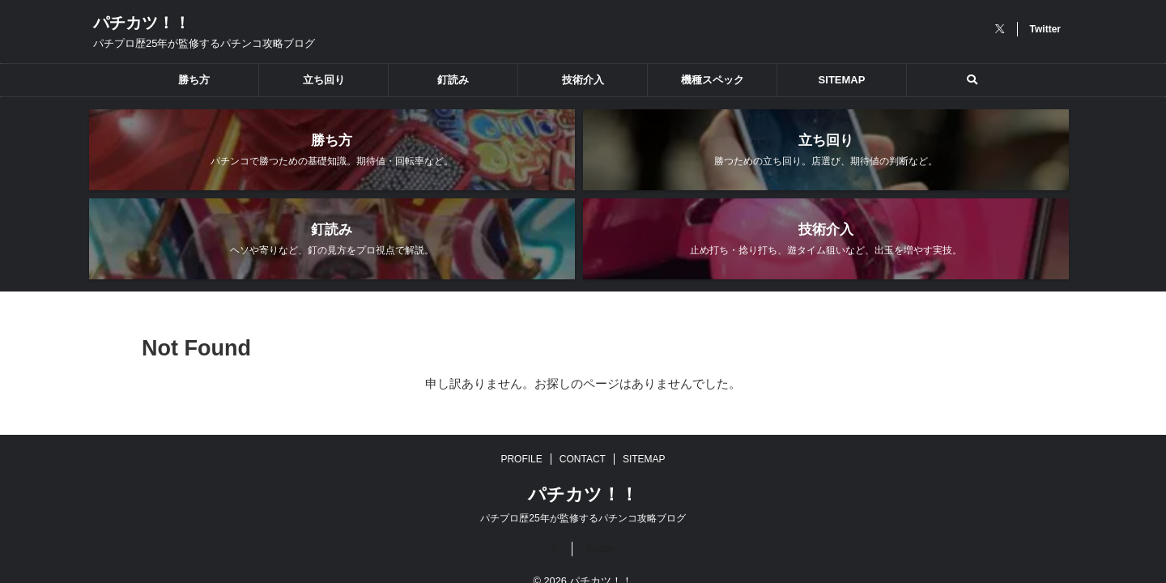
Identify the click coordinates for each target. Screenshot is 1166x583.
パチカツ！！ (141, 23)
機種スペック (712, 80)
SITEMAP (842, 80)
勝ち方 (194, 80)
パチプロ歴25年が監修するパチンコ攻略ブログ (582, 493)
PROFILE (521, 434)
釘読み (453, 80)
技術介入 (583, 80)
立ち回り (324, 80)
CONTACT (583, 434)
